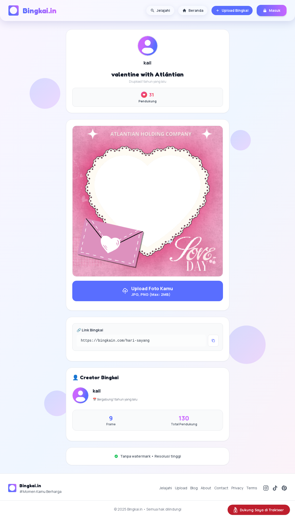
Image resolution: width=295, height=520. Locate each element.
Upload (181, 487)
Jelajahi (160, 10)
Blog (194, 487)
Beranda (192, 10)
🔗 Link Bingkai (90, 330)
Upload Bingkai (232, 10)
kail (147, 63)
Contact (221, 487)
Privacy (237, 487)
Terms (251, 487)
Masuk (271, 10)
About (206, 487)
